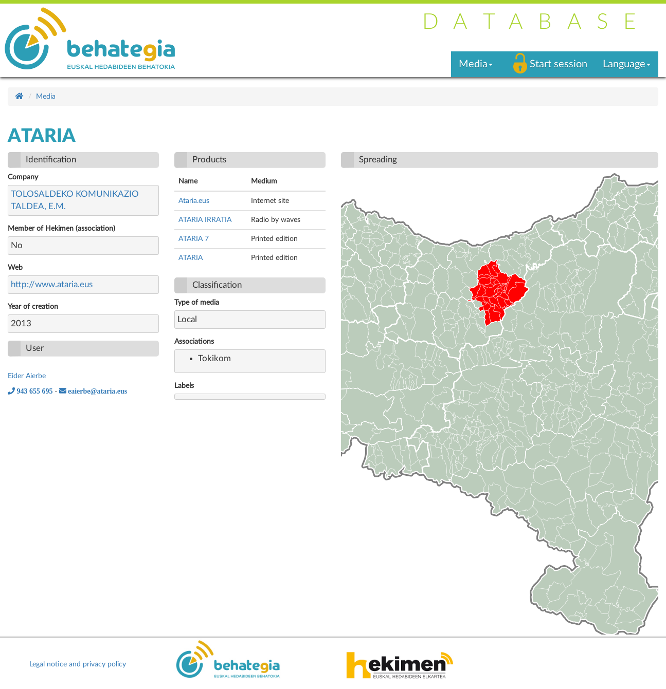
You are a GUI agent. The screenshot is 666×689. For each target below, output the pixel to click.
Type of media (196, 302)
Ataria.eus (193, 200)
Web (15, 267)
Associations (194, 341)
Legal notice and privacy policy (77, 664)
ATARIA (190, 258)
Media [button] (476, 64)
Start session (558, 64)
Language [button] (627, 64)
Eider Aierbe (27, 376)
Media (46, 96)
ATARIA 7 (193, 239)
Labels (184, 385)
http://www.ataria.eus (52, 284)
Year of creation (33, 306)
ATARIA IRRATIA (204, 220)
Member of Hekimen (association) (61, 228)
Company (23, 177)
